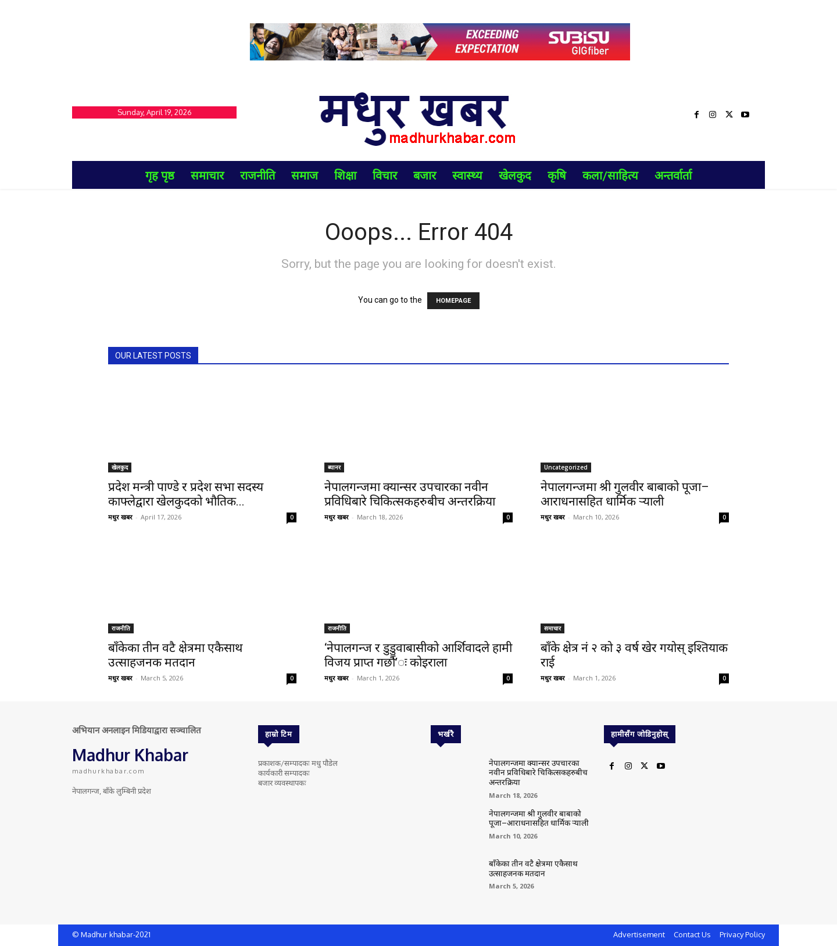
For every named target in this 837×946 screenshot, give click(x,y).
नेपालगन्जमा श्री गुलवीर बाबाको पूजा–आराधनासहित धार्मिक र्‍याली (625, 494)
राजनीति (121, 628)
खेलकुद (120, 467)
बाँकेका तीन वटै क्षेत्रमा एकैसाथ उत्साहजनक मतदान (175, 655)
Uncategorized (566, 467)
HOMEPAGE (453, 300)
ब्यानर (334, 467)
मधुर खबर (120, 517)
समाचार (552, 628)
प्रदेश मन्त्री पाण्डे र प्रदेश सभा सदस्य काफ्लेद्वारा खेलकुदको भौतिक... (185, 494)
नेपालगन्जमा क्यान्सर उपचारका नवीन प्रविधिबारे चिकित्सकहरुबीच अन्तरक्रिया (409, 494)
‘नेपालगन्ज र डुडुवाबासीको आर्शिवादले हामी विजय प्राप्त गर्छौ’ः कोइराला (418, 655)
